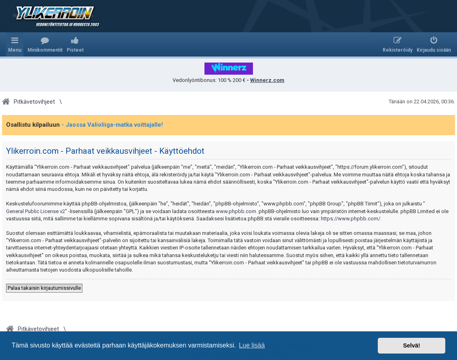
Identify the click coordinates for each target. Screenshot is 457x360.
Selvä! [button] (411, 345)
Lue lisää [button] (252, 345)
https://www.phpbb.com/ (350, 219)
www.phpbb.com (236, 211)
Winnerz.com (267, 80)
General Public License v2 (35, 211)
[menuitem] (45, 44)
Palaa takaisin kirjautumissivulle (44, 288)
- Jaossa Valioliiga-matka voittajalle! (112, 124)
